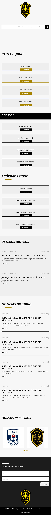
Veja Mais (25, 70)
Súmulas (5, 314)
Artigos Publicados (9, 251)
